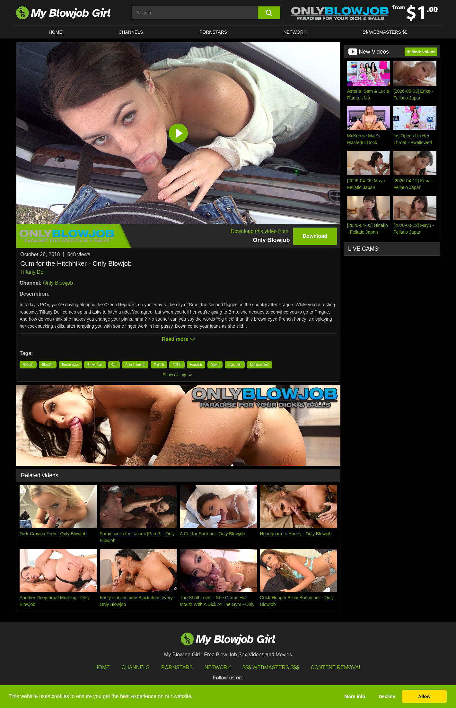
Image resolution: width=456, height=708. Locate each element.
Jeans (215, 365)
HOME (55, 32)
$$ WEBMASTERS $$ (385, 32)
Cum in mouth (135, 365)
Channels (135, 667)
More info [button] (354, 696)
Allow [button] (424, 696)
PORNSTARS (213, 32)
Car (114, 365)
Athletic (28, 365)
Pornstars (177, 667)
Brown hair (95, 365)
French (159, 365)
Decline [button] (387, 696)
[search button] (269, 12)
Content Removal (336, 667)
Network (295, 32)
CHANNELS (130, 32)
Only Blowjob (58, 283)
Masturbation (259, 365)
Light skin (234, 365)
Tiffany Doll (33, 272)
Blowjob (47, 365)
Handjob (196, 365)
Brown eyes (70, 365)
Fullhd (176, 365)
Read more (178, 339)
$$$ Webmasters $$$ (270, 667)
